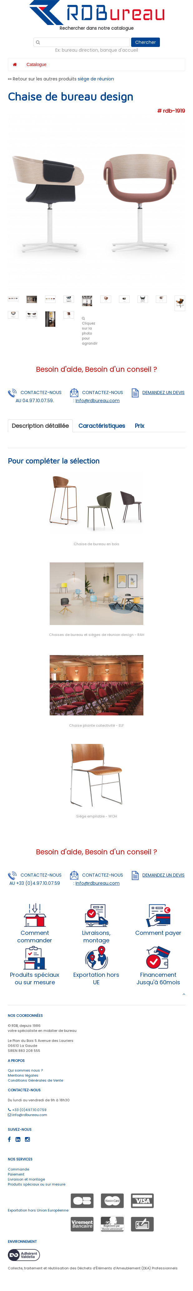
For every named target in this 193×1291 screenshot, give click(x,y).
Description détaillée (40, 426)
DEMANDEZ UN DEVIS (163, 392)
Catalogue (37, 64)
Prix (139, 426)
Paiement (16, 1174)
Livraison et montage (26, 1179)
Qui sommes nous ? (25, 1070)
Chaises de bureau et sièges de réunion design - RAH (96, 634)
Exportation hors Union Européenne (38, 1210)
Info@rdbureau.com (98, 400)
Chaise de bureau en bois (96, 543)
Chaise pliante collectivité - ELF (96, 725)
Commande (18, 1169)
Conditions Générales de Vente (35, 1080)
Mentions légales (23, 1075)
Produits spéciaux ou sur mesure (36, 1184)
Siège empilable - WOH (96, 816)
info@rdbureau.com (27, 1114)
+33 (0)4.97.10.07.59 (27, 1109)
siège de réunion (96, 79)
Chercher (145, 42)
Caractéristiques (101, 426)
